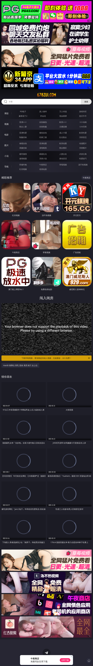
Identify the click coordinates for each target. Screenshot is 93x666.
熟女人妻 (23, 126)
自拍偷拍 (43, 122)
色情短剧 (43, 169)
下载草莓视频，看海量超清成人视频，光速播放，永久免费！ (55, 358)
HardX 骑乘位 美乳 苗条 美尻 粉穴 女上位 (20, 365)
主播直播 (63, 126)
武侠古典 (83, 154)
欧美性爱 (83, 132)
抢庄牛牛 (83, 116)
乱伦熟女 (63, 137)
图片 (6, 145)
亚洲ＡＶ (23, 122)
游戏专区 (83, 111)
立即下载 (65, 660)
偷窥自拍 (23, 143)
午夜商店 (43, 164)
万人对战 (63, 111)
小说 (6, 155)
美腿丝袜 (23, 148)
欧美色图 (63, 143)
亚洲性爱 (23, 132)
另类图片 (83, 148)
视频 (6, 124)
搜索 (86, 101)
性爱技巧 (83, 158)
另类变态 (83, 137)
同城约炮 (23, 164)
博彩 (6, 113)
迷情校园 (23, 158)
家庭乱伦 (43, 154)
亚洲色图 (43, 143)
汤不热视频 (83, 164)
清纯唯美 (43, 148)
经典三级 (43, 137)
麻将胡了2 (23, 116)
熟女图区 (63, 148)
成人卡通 (63, 132)
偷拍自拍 (43, 132)
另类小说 (43, 158)
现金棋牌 (63, 116)
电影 (6, 134)
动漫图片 (83, 143)
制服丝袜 (23, 137)
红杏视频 (23, 169)
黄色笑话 (63, 158)
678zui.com (46, 95)
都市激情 (23, 154)
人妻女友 (63, 154)
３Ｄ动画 (83, 122)
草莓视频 (63, 164)
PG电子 (23, 111)
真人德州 (43, 111)
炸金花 (43, 116)
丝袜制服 (43, 126)
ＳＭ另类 (83, 126)
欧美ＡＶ (63, 122)
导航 (6, 166)
